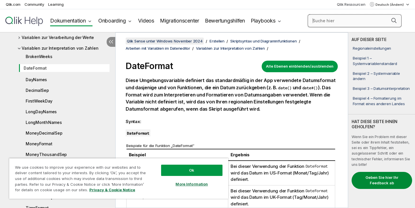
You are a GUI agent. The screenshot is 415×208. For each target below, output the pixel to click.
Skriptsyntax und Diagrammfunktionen (263, 41)
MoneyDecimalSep (44, 133)
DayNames (36, 79)
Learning (55, 4)
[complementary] (381, 120)
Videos (146, 21)
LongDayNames (41, 111)
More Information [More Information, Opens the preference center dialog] (192, 184)
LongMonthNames (44, 122)
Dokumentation (68, 21)
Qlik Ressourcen (351, 4)
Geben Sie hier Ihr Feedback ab (381, 180)
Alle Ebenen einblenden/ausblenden (299, 66)
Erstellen (217, 41)
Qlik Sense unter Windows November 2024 (165, 41)
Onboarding (112, 21)
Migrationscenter (179, 21)
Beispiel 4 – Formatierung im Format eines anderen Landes (379, 101)
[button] (394, 20)
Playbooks (263, 21)
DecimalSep (37, 90)
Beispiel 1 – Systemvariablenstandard (375, 61)
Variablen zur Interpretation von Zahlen (60, 48)
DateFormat (35, 68)
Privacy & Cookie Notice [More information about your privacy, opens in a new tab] (112, 189)
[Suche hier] (354, 21)
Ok (191, 170)
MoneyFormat (39, 143)
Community (34, 4)
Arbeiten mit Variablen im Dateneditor (158, 48)
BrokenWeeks (39, 56)
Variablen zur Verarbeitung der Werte (58, 37)
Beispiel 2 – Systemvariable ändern (376, 76)
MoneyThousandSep (46, 154)
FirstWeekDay (39, 101)
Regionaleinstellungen (372, 48)
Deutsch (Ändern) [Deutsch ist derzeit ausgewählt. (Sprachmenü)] (390, 5)
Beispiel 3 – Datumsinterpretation (381, 88)
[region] (118, 178)
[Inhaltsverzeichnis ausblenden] (111, 42)
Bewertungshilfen (225, 21)
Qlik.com (13, 4)
